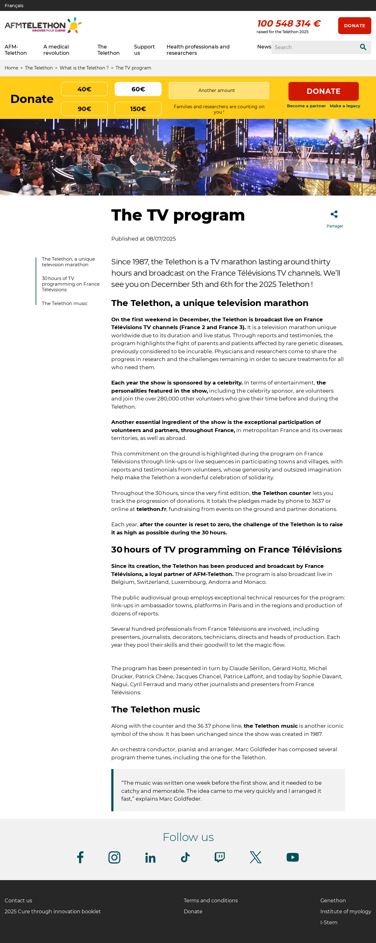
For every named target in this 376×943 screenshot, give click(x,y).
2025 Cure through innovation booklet (53, 912)
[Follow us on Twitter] (256, 862)
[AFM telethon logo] (43, 32)
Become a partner (306, 105)
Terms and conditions (211, 901)
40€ (84, 89)
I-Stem (329, 922)
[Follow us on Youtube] (293, 861)
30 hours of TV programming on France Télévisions (71, 284)
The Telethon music (65, 303)
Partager (335, 217)
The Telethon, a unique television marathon (68, 262)
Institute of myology (345, 912)
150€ (138, 109)
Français (14, 5)
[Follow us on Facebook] (80, 862)
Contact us (18, 901)
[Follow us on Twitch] (220, 861)
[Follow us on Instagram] (114, 862)
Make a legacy (345, 105)
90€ (84, 109)
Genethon (333, 901)
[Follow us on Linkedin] (150, 861)
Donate (354, 25)
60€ (138, 89)
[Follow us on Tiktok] (185, 861)
